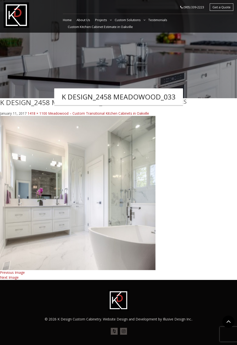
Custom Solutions (128, 20)
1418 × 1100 (37, 113)
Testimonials (157, 20)
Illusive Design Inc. (177, 319)
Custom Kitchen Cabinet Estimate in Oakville (100, 27)
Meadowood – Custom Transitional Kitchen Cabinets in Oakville (98, 113)
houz (114, 331)
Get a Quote (221, 7)
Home (67, 20)
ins (123, 331)
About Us (83, 20)
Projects (101, 20)
